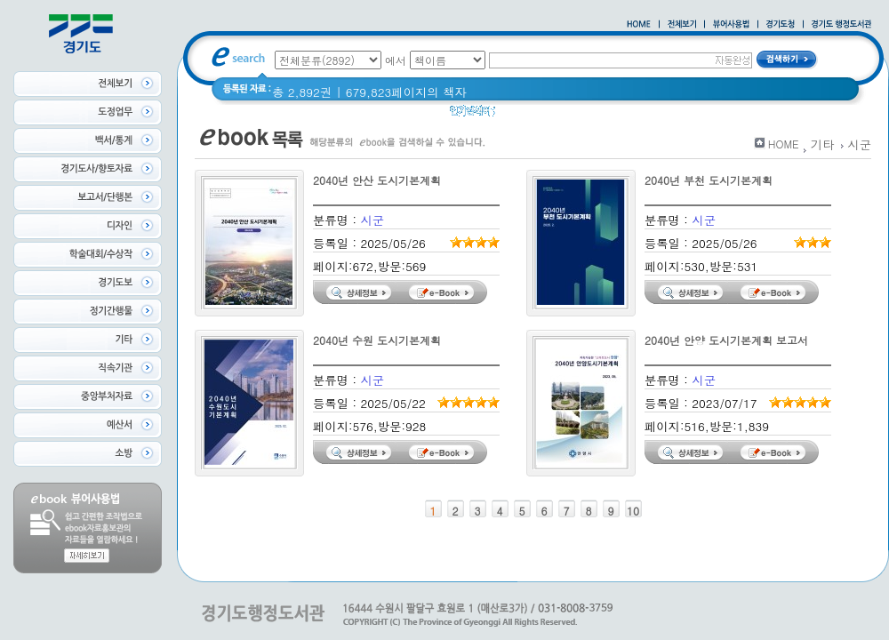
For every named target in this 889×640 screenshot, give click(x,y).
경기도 (524, 115)
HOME (783, 143)
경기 (665, 115)
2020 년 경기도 (598, 115)
